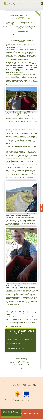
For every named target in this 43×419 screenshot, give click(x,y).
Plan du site (24, 384)
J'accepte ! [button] (11, 417)
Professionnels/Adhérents (26, 385)
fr (41, 3)
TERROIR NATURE (16, 384)
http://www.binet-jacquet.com (24, 366)
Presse (17, 1)
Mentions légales (32, 402)
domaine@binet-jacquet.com (23, 364)
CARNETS (15, 388)
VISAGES (14, 386)
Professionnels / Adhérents (29, 1)
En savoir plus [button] (5, 414)
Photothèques (21, 1)
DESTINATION (16, 385)
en (41, 1)
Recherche (37, 1)
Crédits (26, 402)
